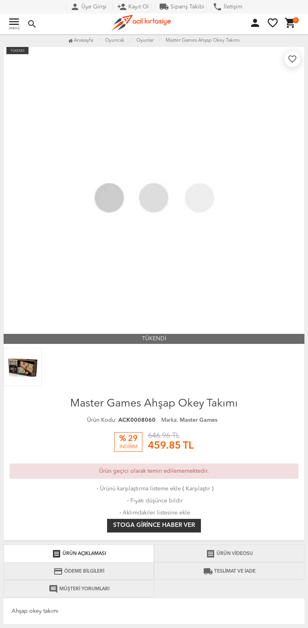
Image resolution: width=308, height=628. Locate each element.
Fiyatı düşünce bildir (154, 501)
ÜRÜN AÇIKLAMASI (79, 554)
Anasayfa (80, 40)
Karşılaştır (198, 489)
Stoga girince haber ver (154, 525)
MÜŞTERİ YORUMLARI (79, 589)
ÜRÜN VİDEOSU (229, 554)
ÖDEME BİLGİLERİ (78, 571)
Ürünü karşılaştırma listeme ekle (138, 489)
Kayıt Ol (133, 7)
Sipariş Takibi (182, 7)
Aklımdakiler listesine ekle (154, 513)
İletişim (227, 7)
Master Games (198, 420)
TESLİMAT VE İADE (229, 571)
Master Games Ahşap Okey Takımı (203, 40)
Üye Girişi (88, 7)
